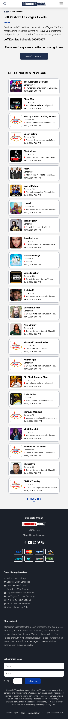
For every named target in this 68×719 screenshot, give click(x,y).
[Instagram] (34, 542)
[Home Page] (34, 4)
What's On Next (34, 56)
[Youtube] (29, 543)
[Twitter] (39, 542)
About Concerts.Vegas (34, 535)
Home (6, 12)
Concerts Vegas (11, 627)
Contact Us (34, 530)
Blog (23, 712)
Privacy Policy (33, 712)
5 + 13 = (7, 681)
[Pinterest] (42, 543)
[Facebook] (25, 542)
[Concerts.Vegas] (34, 524)
